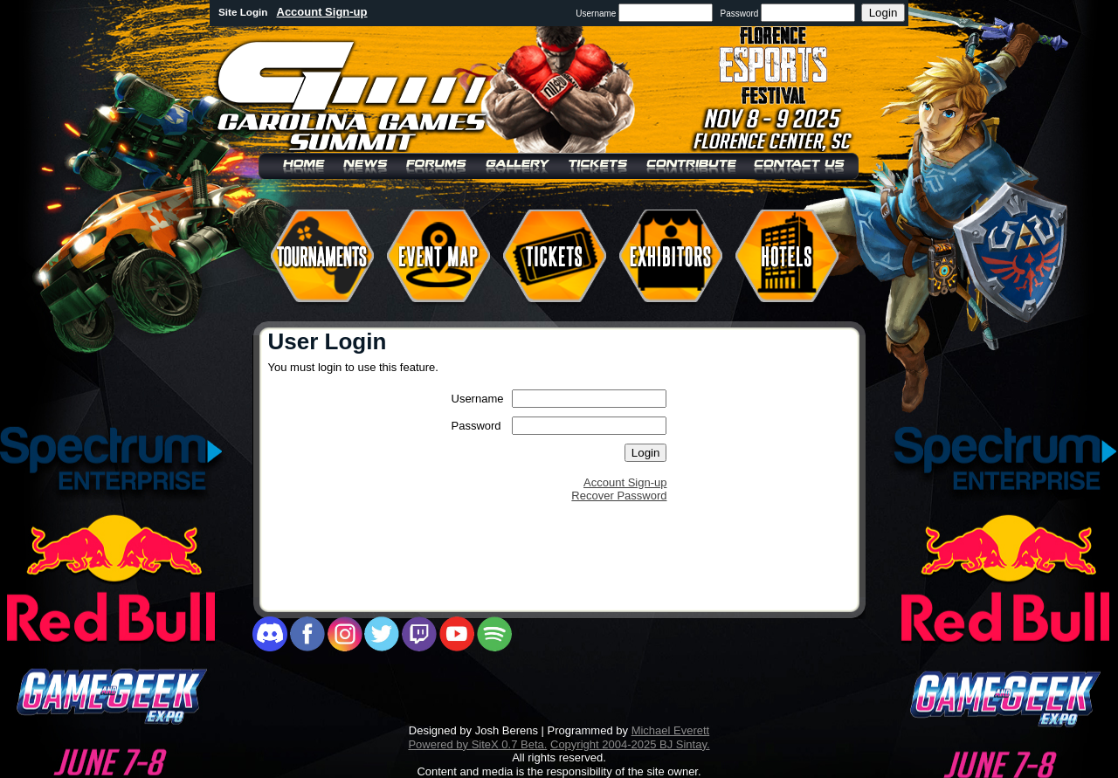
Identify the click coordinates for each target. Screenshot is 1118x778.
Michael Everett (670, 730)
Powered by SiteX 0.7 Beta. (477, 744)
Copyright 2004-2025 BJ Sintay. (630, 744)
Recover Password (618, 495)
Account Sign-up (322, 11)
